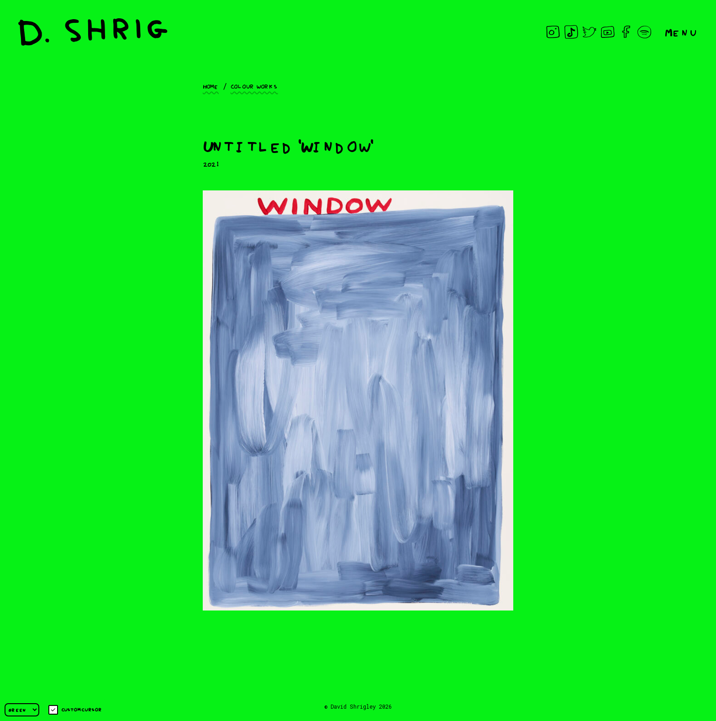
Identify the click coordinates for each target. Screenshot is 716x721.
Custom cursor (75, 710)
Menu (681, 32)
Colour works (254, 85)
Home (211, 85)
